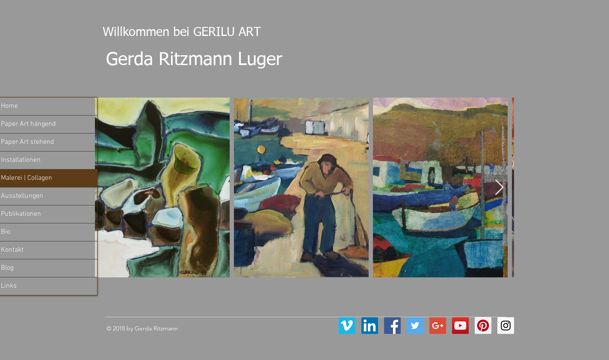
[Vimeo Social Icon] (347, 325)
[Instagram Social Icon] (505, 325)
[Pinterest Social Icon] (483, 325)
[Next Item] (499, 187)
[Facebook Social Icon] (392, 325)
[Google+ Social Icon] (437, 325)
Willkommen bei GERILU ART (178, 32)
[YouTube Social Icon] (460, 325)
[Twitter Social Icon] (415, 325)
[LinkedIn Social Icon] (369, 325)
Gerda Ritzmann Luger (194, 60)
